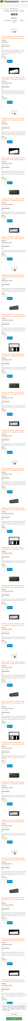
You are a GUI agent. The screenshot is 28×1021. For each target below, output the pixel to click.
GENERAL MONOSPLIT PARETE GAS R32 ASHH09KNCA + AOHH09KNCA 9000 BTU (13, 548)
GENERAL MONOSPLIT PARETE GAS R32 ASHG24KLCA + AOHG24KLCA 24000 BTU (13, 119)
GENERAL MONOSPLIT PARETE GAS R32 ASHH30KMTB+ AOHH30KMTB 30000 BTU (13, 939)
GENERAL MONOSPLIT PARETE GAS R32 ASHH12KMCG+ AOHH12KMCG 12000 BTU (13, 662)
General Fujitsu (5, 44)
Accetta (14, 1018)
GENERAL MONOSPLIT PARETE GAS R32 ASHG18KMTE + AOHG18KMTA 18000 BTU (13, 78)
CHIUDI (26, 1005)
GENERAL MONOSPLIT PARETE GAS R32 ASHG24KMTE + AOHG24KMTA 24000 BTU (13, 158)
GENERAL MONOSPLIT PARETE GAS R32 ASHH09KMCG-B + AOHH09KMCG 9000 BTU (13, 509)
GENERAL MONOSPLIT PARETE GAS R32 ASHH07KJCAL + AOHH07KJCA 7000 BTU (12, 199)
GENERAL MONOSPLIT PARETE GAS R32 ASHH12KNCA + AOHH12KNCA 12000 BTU (13, 743)
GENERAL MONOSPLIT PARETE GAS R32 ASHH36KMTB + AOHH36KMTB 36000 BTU (13, 980)
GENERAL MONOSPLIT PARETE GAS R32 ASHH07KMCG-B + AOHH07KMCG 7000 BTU (13, 315)
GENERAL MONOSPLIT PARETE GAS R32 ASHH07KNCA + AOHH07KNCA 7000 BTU (13, 355)
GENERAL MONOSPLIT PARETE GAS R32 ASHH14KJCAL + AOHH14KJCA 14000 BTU (13, 783)
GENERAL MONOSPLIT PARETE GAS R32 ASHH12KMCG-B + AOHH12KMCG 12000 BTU (12, 703)
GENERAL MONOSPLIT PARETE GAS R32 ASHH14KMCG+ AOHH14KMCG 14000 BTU (13, 859)
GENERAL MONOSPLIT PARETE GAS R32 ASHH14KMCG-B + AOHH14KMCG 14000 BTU (12, 899)
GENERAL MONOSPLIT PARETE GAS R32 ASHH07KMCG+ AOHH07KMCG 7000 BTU (13, 276)
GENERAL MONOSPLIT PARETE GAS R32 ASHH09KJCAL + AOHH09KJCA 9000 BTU (12, 393)
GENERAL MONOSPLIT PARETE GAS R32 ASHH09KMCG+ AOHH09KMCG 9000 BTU (13, 469)
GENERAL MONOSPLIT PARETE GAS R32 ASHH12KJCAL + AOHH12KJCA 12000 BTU (13, 586)
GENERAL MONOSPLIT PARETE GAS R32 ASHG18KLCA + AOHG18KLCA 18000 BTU (13, 37)
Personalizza (14, 1014)
